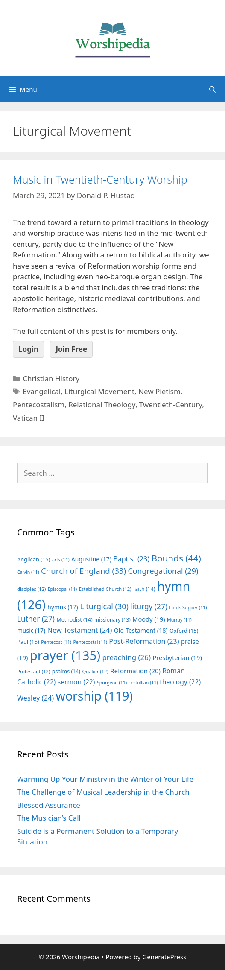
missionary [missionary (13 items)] (112, 619)
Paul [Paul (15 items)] (28, 642)
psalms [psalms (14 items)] (66, 671)
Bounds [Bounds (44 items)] (176, 558)
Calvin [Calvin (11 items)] (28, 572)
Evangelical (42, 391)
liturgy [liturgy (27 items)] (148, 606)
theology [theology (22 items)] (180, 682)
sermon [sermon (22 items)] (76, 682)
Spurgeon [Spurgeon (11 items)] (112, 683)
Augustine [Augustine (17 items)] (91, 559)
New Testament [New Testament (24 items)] (79, 630)
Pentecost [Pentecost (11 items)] (56, 642)
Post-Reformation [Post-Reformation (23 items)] (144, 641)
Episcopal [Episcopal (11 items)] (62, 589)
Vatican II (28, 418)
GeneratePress (164, 956)
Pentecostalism (38, 404)
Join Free (71, 349)
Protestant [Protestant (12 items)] (33, 671)
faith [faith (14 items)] (144, 589)
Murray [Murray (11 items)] (179, 620)
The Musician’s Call (49, 818)
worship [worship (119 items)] (94, 696)
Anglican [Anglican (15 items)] (33, 559)
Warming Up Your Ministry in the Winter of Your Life (105, 779)
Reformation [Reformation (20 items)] (135, 670)
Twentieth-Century (170, 404)
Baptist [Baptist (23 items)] (131, 559)
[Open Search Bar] (212, 89)
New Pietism (159, 391)
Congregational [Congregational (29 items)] (163, 571)
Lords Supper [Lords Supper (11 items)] (188, 608)
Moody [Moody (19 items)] (148, 619)
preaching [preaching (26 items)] (126, 657)
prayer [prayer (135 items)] (65, 655)
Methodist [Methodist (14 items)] (74, 619)
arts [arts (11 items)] (61, 560)
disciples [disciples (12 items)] (31, 589)
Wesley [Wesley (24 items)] (35, 698)
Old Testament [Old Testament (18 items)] (141, 630)
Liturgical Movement (99, 391)
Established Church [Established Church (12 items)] (105, 589)
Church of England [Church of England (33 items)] (83, 570)
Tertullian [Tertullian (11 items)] (143, 683)
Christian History (51, 378)
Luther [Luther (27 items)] (36, 619)
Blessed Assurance (48, 805)
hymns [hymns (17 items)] (62, 607)
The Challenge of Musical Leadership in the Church (103, 792)
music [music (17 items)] (31, 630)
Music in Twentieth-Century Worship (100, 179)
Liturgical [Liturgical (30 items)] (104, 606)
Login (28, 349)
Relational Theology (101, 404)
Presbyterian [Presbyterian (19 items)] (177, 657)
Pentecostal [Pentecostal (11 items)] (90, 642)
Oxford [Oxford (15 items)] (183, 630)
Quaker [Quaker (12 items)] (95, 671)
